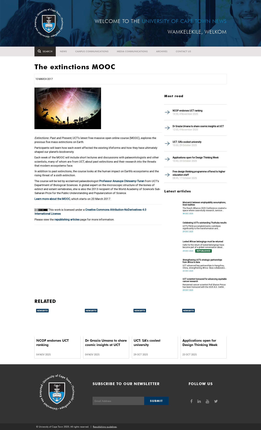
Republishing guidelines (105, 426)
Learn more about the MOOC (52, 199)
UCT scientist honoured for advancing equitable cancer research (205, 280)
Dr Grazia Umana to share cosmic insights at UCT (198, 126)
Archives (161, 51)
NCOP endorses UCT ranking (187, 110)
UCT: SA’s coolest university (187, 142)
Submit (156, 401)
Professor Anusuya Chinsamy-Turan (121, 181)
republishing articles (67, 219)
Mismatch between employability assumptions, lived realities (204, 203)
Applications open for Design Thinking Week (196, 157)
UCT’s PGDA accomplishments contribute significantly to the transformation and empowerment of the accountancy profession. (204, 227)
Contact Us (183, 51)
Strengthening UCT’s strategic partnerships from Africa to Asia (202, 261)
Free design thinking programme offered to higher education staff (199, 173)
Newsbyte (42, 310)
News (63, 51)
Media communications (132, 51)
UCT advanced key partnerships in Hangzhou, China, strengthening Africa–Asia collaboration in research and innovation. (204, 266)
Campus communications (92, 51)
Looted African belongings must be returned (203, 241)
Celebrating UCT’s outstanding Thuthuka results (205, 223)
